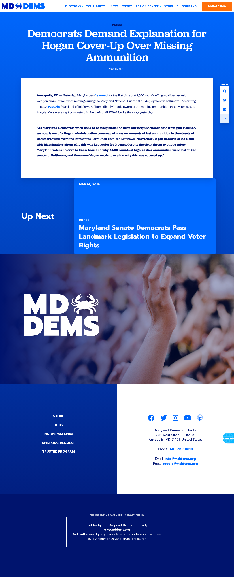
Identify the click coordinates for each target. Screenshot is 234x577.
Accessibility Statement (105, 526)
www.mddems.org (117, 541)
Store (58, 425)
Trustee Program (58, 460)
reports (71, 107)
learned (105, 95)
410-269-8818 (181, 459)
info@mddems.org (180, 469)
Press (117, 24)
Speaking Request (59, 451)
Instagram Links (58, 442)
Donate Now (217, 6)
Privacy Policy (135, 526)
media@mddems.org (180, 474)
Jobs (58, 434)
